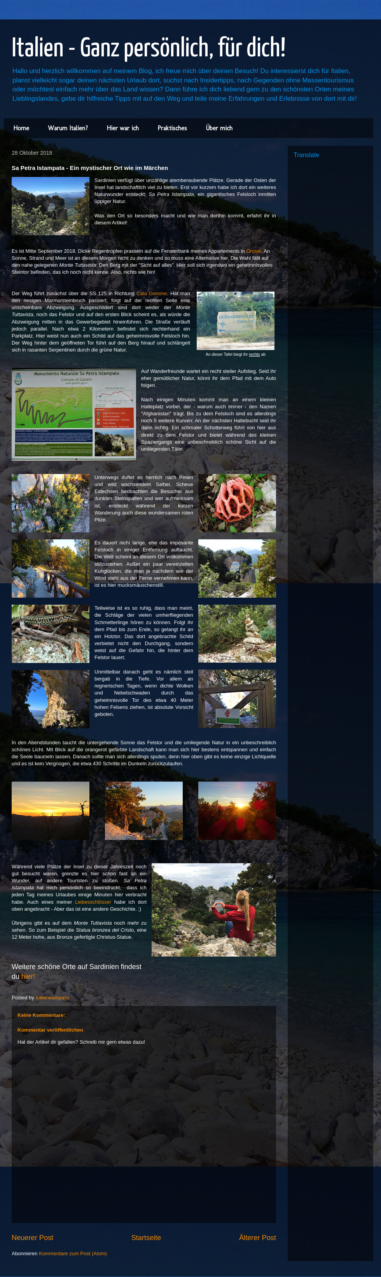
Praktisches (172, 128)
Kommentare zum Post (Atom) (73, 1253)
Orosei (253, 251)
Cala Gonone (151, 293)
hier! (28, 976)
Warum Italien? (68, 128)
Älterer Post (257, 1238)
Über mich (219, 128)
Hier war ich (123, 128)
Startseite (146, 1238)
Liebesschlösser (93, 902)
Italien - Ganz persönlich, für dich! (149, 49)
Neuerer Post (32, 1238)
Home (21, 128)
